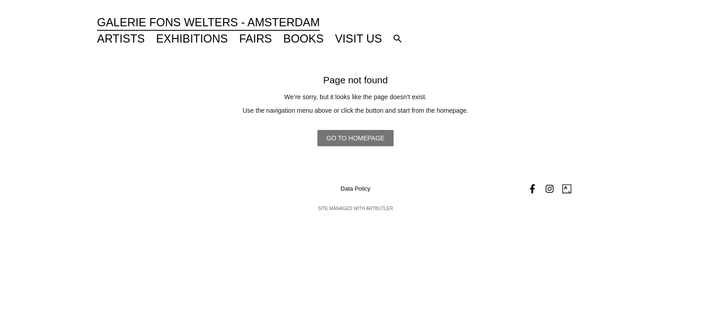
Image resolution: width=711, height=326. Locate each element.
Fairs (255, 38)
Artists (121, 38)
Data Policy (355, 188)
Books (303, 38)
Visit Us (358, 38)
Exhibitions (192, 38)
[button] (397, 38)
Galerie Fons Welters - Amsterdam (208, 22)
